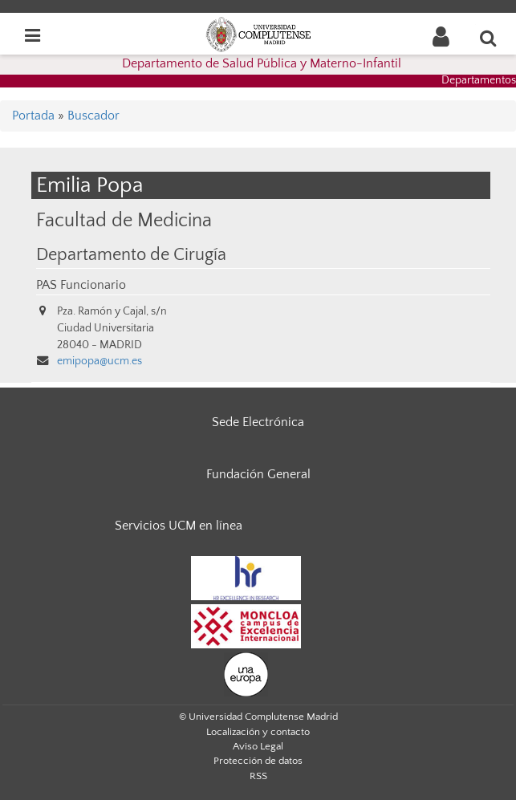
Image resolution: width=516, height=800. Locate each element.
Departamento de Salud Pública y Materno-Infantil (261, 63)
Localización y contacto (258, 731)
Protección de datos (258, 760)
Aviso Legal (258, 746)
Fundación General (258, 474)
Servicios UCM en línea (178, 525)
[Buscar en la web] (488, 37)
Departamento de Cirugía (131, 255)
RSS (258, 776)
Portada (33, 115)
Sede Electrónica (258, 422)
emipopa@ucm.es (99, 361)
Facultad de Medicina (124, 220)
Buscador (93, 115)
